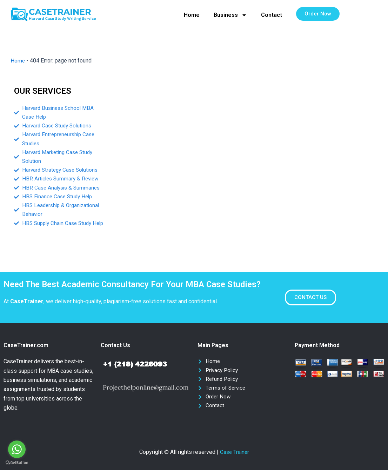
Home (192, 15)
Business (230, 15)
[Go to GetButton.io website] (17, 463)
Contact (271, 15)
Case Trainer (234, 452)
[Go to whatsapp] (17, 449)
